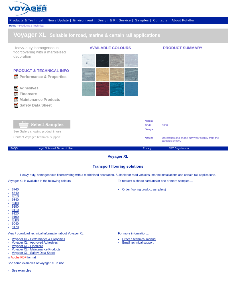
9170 (15, 227)
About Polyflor (183, 20)
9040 (15, 223)
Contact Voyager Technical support (36, 137)
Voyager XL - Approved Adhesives (35, 242)
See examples (21, 270)
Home (12, 25)
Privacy (147, 148)
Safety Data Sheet (32, 105)
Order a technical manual (139, 239)
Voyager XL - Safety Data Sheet (33, 252)
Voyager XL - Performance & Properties (38, 239)
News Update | (59, 20)
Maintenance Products (36, 99)
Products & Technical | (27, 20)
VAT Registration (179, 148)
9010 (15, 196)
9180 (15, 206)
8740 (15, 189)
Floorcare (25, 94)
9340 (15, 199)
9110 (15, 210)
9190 (15, 216)
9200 (15, 203)
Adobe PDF (19, 257)
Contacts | (161, 20)
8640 (15, 192)
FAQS (14, 148)
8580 (15, 220)
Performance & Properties (39, 77)
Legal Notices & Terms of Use (55, 148)
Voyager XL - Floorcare (27, 246)
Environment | (84, 20)
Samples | (143, 20)
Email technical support (138, 242)
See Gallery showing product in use (37, 131)
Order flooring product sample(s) (144, 189)
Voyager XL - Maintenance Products (36, 249)
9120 (15, 213)
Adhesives (25, 88)
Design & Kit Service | (115, 20)
